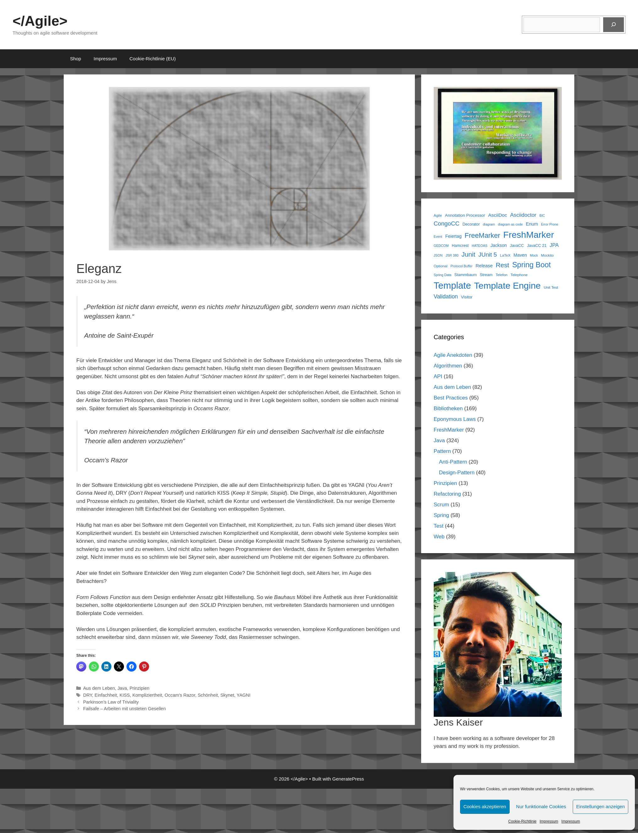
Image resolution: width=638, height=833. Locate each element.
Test (438, 526)
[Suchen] (613, 24)
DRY (87, 695)
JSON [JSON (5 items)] (438, 255)
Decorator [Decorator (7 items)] (471, 224)
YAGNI (243, 695)
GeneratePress (348, 778)
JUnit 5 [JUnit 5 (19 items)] (487, 254)
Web (439, 537)
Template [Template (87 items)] (452, 285)
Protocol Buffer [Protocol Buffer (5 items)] (461, 266)
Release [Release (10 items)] (483, 265)
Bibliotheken (448, 408)
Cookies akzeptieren (485, 806)
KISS (125, 695)
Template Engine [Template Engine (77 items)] (507, 285)
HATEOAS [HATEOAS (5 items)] (479, 246)
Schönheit (208, 695)
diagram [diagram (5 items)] (489, 224)
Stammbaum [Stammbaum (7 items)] (465, 275)
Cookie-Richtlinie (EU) (153, 58)
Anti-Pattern (453, 462)
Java (122, 688)
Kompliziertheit (147, 695)
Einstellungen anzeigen (600, 806)
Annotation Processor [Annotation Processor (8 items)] (465, 215)
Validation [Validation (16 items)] (446, 296)
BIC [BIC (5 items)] (542, 215)
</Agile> (40, 21)
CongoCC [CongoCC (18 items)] (446, 223)
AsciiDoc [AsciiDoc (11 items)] (497, 215)
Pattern (442, 451)
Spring (441, 515)
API (438, 376)
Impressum (549, 821)
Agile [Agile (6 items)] (438, 215)
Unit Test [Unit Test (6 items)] (551, 287)
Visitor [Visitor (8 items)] (467, 297)
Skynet (227, 695)
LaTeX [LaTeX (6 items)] (505, 255)
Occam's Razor (179, 695)
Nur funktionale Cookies (541, 806)
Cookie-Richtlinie (522, 821)
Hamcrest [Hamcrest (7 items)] (460, 245)
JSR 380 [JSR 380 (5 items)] (452, 255)
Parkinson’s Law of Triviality (111, 702)
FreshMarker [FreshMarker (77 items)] (528, 235)
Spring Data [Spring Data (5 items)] (442, 275)
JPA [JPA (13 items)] (554, 245)
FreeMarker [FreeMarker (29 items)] (482, 235)
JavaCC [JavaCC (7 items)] (517, 245)
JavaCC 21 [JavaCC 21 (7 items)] (536, 245)
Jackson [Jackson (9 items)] (499, 245)
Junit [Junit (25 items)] (468, 254)
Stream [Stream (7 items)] (486, 275)
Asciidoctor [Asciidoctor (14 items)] (523, 215)
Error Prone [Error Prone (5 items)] (549, 224)
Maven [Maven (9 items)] (520, 255)
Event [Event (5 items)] (438, 236)
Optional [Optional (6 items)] (441, 266)
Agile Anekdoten (453, 355)
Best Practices (451, 398)
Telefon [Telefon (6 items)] (501, 275)
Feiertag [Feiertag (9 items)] (453, 236)
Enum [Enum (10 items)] (532, 223)
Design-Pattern (456, 473)
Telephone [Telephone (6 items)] (519, 275)
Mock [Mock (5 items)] (534, 255)
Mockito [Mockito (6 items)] (547, 255)
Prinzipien (139, 688)
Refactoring (447, 494)
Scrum (441, 505)
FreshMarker (449, 430)
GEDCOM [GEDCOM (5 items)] (441, 246)
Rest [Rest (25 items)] (502, 265)
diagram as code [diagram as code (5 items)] (510, 224)
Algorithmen (448, 366)
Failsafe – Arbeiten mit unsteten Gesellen (124, 708)
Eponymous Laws (455, 419)
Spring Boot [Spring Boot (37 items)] (531, 265)
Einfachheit (105, 695)
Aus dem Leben (99, 688)
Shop (75, 58)
